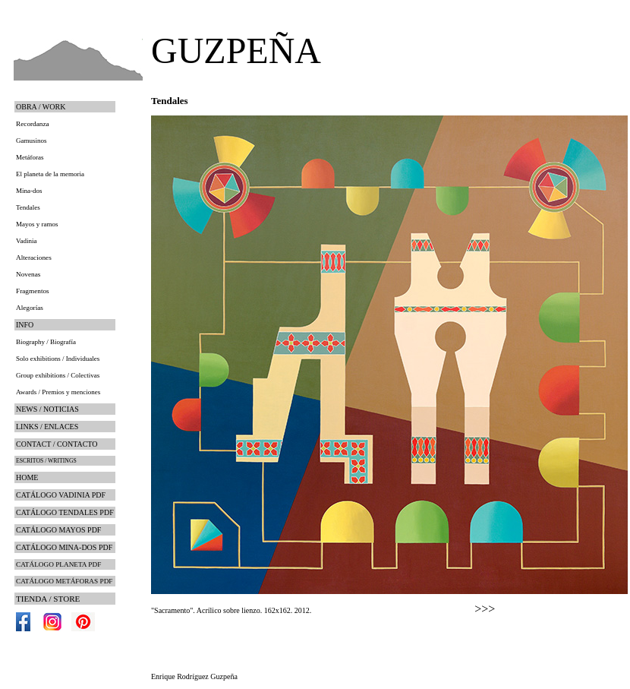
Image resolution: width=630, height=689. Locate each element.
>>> (484, 608)
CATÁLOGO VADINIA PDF (61, 495)
